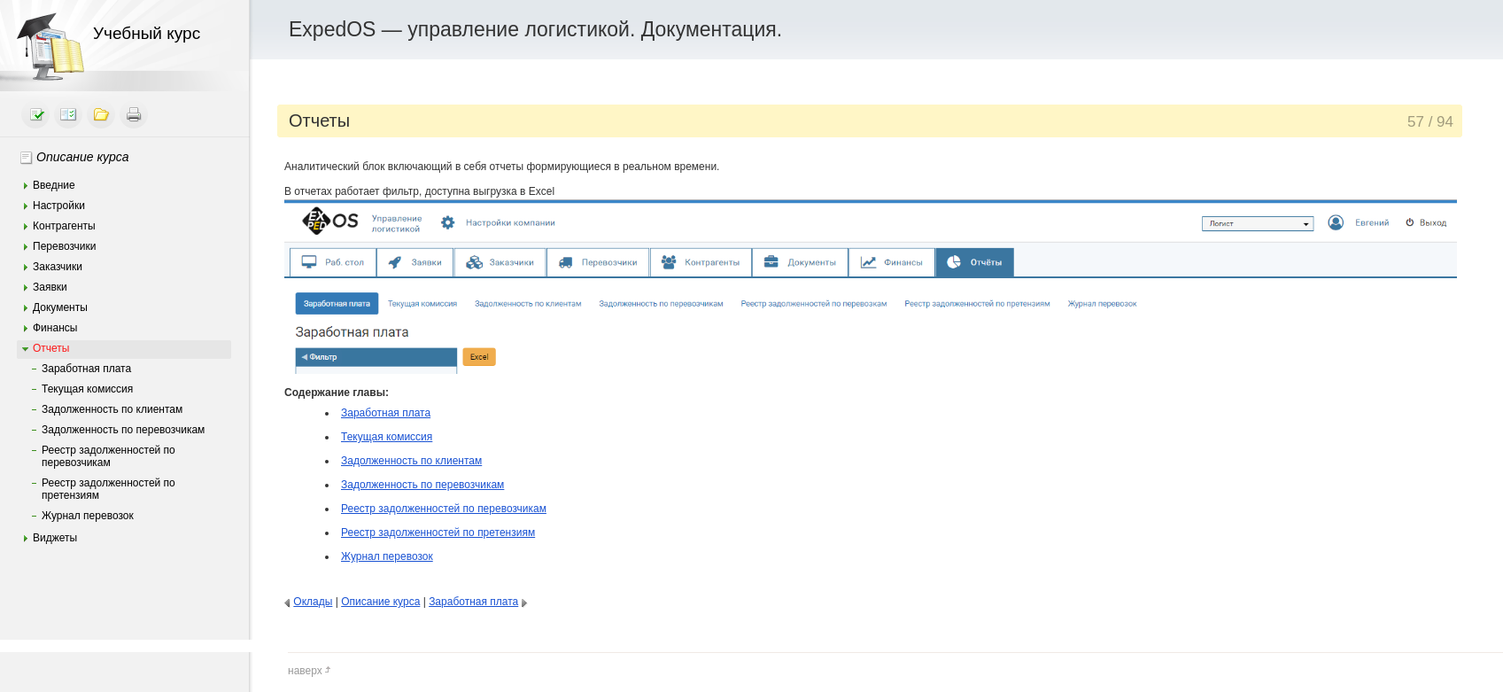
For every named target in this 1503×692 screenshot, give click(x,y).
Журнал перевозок (88, 515)
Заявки (50, 287)
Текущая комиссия (87, 389)
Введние (54, 185)
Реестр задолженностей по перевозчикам (108, 456)
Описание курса (82, 157)
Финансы (55, 328)
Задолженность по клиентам (112, 409)
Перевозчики (64, 246)
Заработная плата (86, 368)
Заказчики (57, 266)
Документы (60, 307)
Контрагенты (64, 226)
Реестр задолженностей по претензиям (108, 489)
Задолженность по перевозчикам (123, 430)
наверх (309, 671)
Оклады (312, 601)
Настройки (59, 205)
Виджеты (55, 538)
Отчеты (51, 348)
